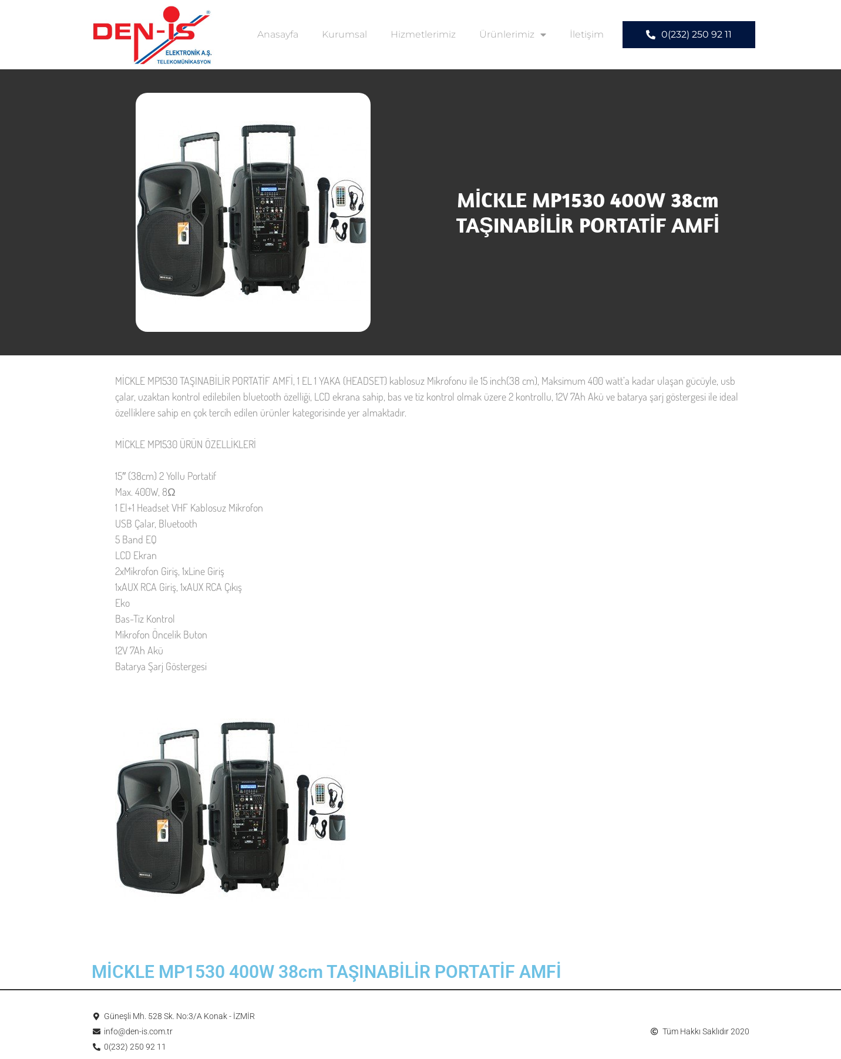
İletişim (587, 34)
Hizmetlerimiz (423, 34)
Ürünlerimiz (512, 34)
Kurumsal (344, 34)
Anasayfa (277, 34)
